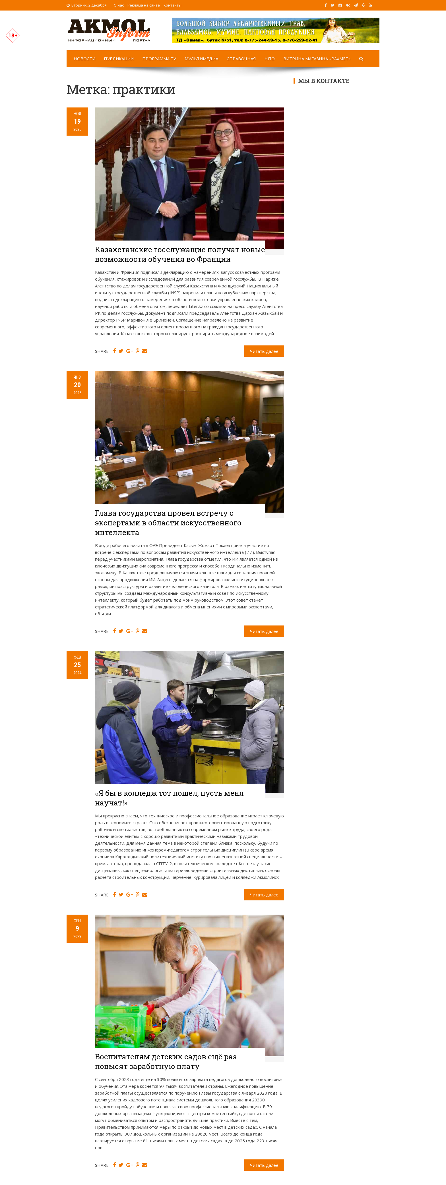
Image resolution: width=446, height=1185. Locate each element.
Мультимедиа (201, 58)
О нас (119, 5)
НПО (270, 58)
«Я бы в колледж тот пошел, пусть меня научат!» (169, 797)
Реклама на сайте (143, 5)
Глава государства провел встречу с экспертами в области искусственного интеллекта (168, 522)
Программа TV (159, 58)
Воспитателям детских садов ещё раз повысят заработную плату (166, 1061)
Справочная (241, 58)
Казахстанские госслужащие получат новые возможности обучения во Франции (180, 254)
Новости (84, 58)
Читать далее (264, 351)
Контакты (172, 5)
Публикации (119, 58)
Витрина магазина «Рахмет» (317, 58)
